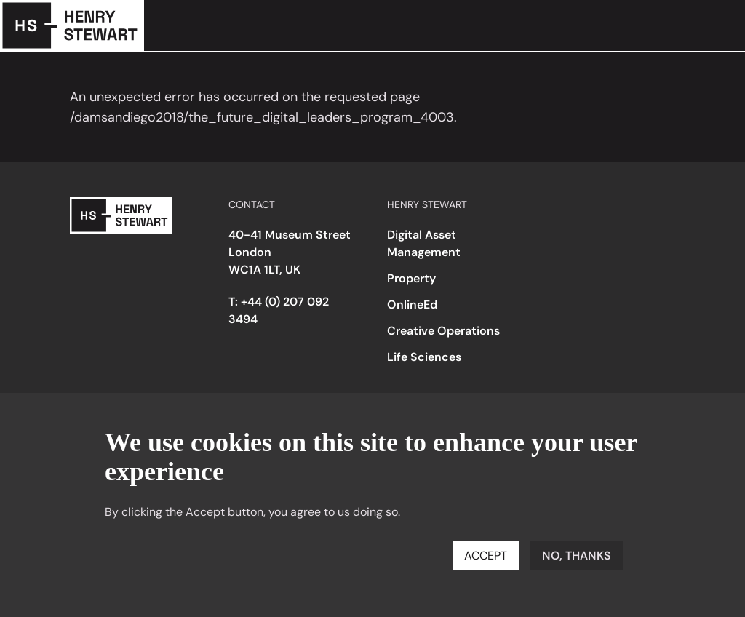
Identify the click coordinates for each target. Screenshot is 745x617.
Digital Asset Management (424, 243)
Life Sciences (424, 357)
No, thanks (576, 555)
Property (411, 278)
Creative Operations (443, 330)
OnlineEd (412, 304)
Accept (485, 555)
